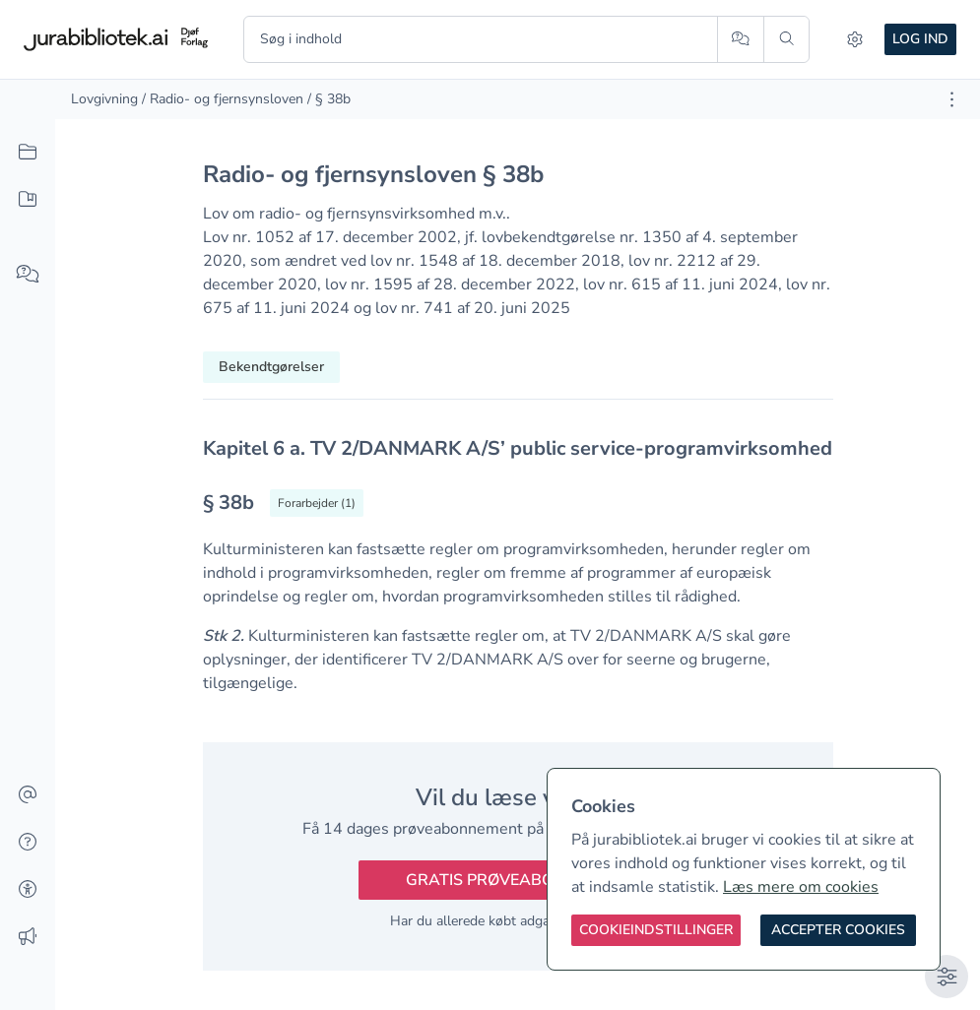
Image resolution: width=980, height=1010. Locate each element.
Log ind (920, 39)
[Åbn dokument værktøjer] (952, 99)
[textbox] (518, 448)
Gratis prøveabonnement (518, 880)
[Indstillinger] (855, 39)
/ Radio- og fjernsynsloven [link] (222, 99)
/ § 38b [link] (329, 99)
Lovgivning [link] (104, 99)
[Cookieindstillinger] (656, 930)
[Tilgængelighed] (27, 890)
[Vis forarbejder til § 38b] (316, 503)
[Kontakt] (27, 795)
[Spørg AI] (740, 39)
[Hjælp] (27, 842)
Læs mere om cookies (801, 887)
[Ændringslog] (27, 937)
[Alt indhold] (27, 152)
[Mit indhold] (27, 200)
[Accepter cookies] (838, 930)
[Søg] (786, 39)
